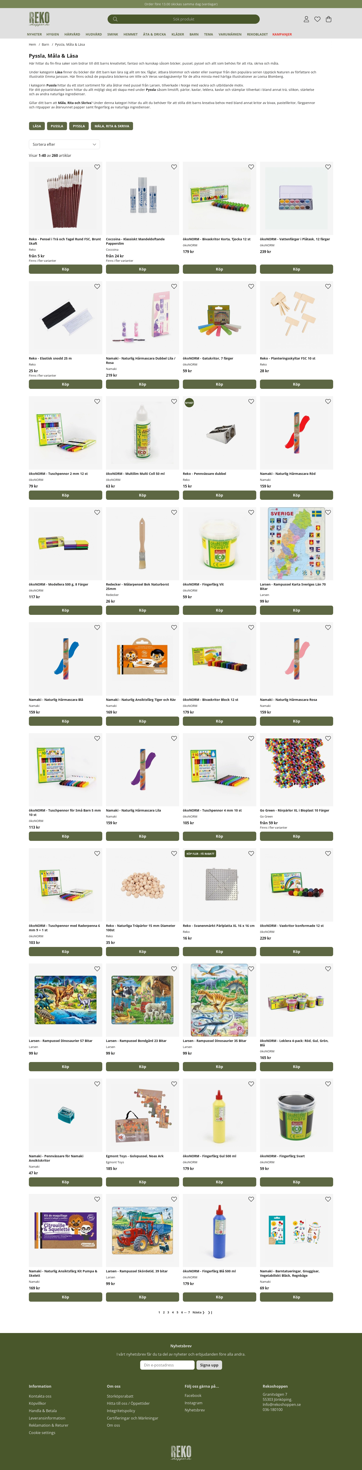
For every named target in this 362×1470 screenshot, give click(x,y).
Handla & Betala (43, 1410)
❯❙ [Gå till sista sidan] (210, 1312)
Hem (32, 44)
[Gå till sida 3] (168, 1312)
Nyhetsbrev (195, 1410)
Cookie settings (42, 1432)
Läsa (58, 72)
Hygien (52, 34)
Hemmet (131, 34)
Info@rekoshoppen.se (282, 1404)
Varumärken (230, 34)
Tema (208, 34)
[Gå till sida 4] (173, 1312)
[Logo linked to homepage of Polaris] (39, 19)
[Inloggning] (306, 19)
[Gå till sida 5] (177, 1312)
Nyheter (34, 34)
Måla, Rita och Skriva (74, 103)
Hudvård (94, 34)
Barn (194, 34)
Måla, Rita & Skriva (112, 126)
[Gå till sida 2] (163, 1312)
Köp (65, 269)
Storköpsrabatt (120, 1396)
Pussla (51, 85)
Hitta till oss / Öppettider (128, 1403)
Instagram (193, 1402)
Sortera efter (44, 144)
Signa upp (209, 1365)
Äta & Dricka (154, 34)
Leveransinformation (47, 1418)
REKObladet (257, 34)
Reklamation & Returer (49, 1425)
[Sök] (184, 19)
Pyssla (79, 126)
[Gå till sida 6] (182, 1312)
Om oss (113, 1425)
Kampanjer (282, 34)
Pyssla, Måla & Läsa (70, 44)
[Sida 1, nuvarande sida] (159, 1312)
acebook (194, 1395)
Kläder (178, 34)
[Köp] (219, 269)
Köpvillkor (37, 1403)
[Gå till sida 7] (189, 1312)
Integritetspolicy (121, 1410)
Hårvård (72, 34)
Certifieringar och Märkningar (132, 1418)
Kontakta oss (40, 1396)
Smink (112, 34)
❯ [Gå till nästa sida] (199, 1312)
